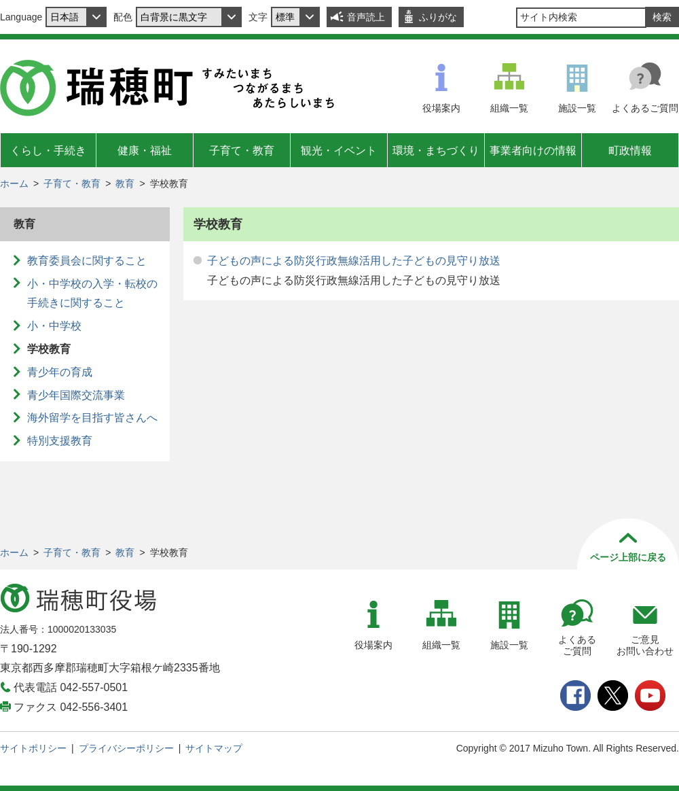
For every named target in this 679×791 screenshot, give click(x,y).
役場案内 (441, 108)
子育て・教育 (241, 150)
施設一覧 (577, 108)
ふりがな (438, 17)
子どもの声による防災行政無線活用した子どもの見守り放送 (353, 260)
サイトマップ (213, 748)
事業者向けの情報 (533, 150)
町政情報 (630, 150)
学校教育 (49, 349)
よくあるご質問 (645, 108)
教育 (124, 183)
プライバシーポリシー (126, 748)
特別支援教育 (59, 440)
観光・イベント (339, 150)
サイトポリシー (33, 748)
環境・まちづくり (435, 150)
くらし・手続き (48, 150)
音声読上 (366, 17)
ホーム (14, 183)
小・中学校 (54, 326)
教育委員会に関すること (87, 260)
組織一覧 (509, 108)
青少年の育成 (59, 372)
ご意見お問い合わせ (645, 645)
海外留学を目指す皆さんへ (92, 417)
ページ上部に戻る (628, 557)
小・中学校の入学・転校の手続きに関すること (92, 293)
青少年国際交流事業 (76, 395)
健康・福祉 (144, 150)
